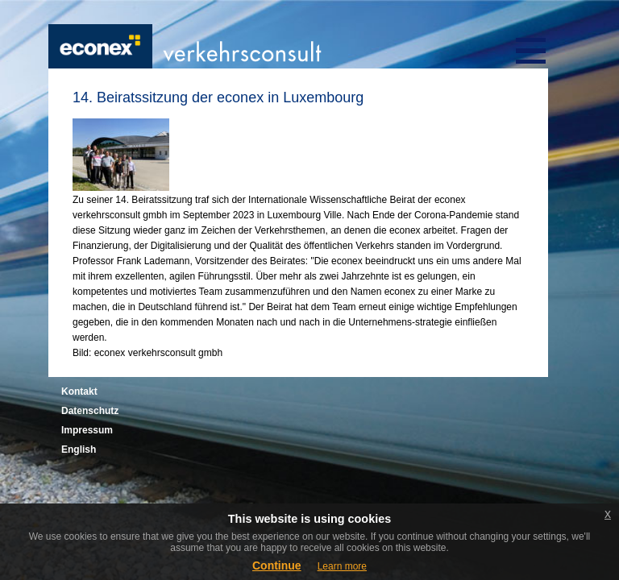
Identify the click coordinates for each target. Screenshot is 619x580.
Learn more (342, 566)
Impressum (87, 430)
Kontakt (79, 391)
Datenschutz (89, 411)
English (78, 449)
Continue (276, 565)
